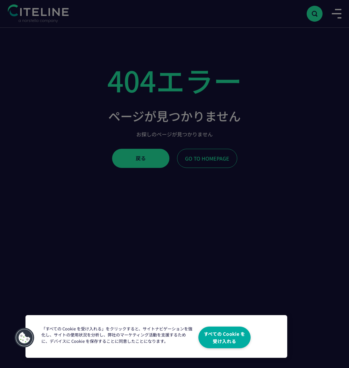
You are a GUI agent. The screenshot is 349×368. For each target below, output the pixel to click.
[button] (24, 338)
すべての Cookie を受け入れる (224, 337)
